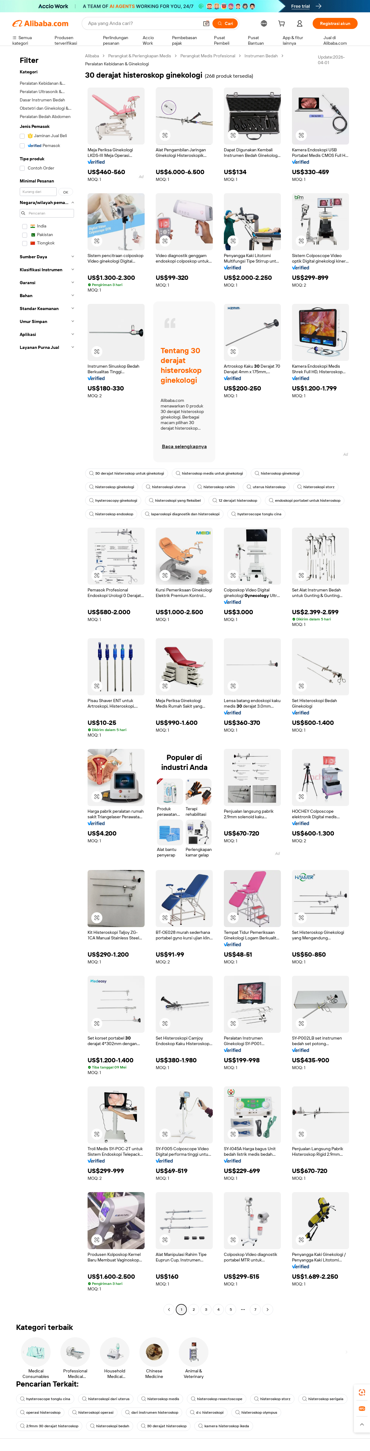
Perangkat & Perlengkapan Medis (139, 55)
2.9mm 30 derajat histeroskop (49, 1426)
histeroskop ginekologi (277, 473)
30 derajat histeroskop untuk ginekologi (126, 473)
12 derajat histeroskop (234, 500)
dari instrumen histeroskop (151, 1412)
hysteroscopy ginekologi (113, 500)
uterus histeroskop (266, 486)
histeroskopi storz (316, 486)
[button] (206, 23)
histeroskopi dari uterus (106, 1398)
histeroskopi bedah (109, 1426)
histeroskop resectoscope (216, 1398)
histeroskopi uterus (166, 486)
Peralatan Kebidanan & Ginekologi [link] (117, 63)
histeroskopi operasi (92, 1412)
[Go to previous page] (169, 1309)
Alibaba (92, 55)
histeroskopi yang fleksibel (175, 500)
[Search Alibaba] (143, 23)
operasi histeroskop (40, 1412)
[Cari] (225, 23)
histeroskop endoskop (111, 514)
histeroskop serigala (322, 1398)
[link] (362, 1392)
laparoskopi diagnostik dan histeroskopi (182, 514)
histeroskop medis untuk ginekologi (209, 473)
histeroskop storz (272, 1398)
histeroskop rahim (216, 486)
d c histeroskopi (207, 1412)
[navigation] (47, 683)
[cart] (282, 24)
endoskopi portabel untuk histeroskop (304, 500)
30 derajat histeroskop (164, 1426)
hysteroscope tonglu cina (256, 514)
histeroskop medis (160, 1398)
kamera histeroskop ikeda (223, 1426)
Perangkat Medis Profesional (207, 55)
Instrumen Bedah (261, 55)
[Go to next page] (267, 1309)
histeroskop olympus (256, 1412)
